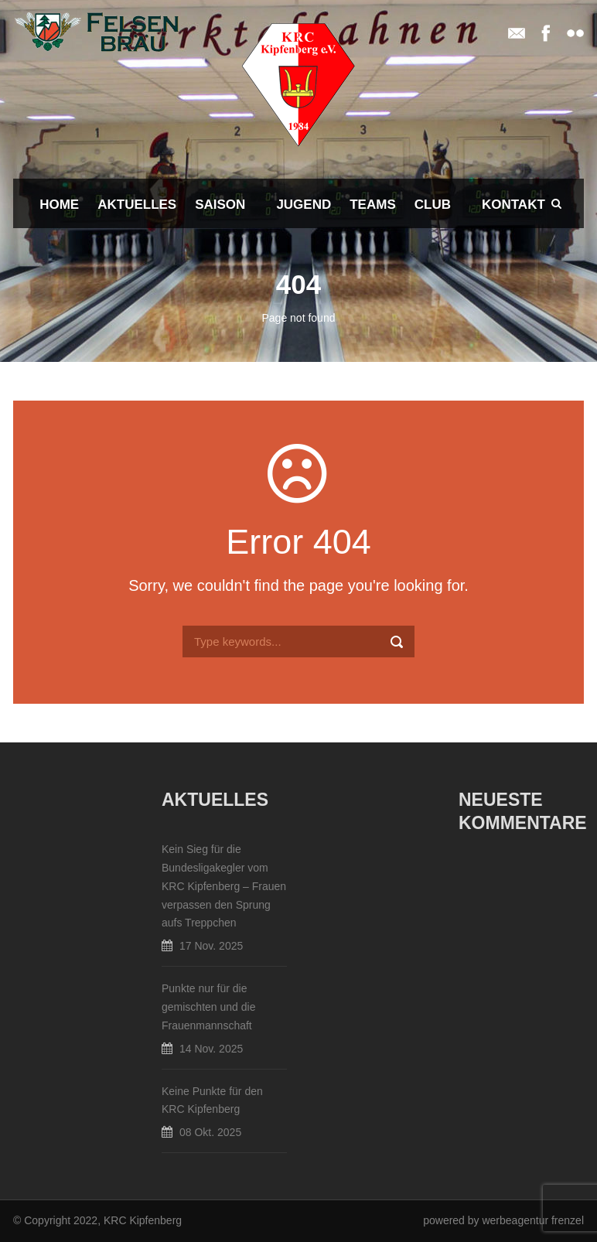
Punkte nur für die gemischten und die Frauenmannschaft (208, 1007)
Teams (373, 204)
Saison (220, 204)
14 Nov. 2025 (211, 1048)
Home (59, 204)
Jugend (303, 204)
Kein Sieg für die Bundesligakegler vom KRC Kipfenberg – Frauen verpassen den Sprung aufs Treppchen (224, 886)
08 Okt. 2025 (210, 1132)
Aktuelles (136, 204)
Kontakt (513, 204)
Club (432, 204)
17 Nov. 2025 (211, 946)
